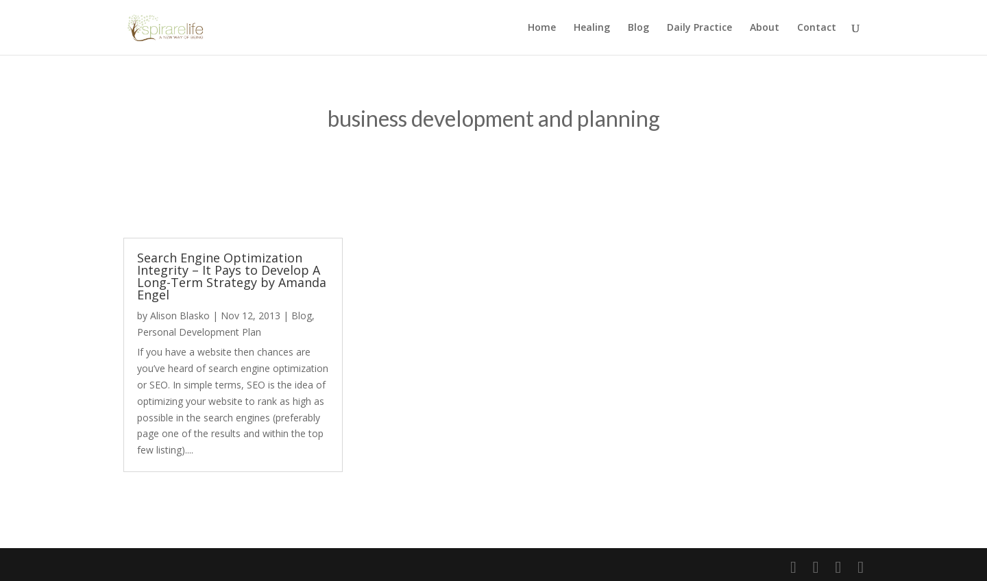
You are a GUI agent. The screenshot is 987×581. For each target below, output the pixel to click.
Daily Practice (699, 28)
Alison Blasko (180, 315)
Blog (638, 28)
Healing (592, 28)
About (764, 28)
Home (542, 28)
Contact (816, 28)
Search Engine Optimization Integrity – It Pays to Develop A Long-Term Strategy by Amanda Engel (231, 276)
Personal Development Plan (199, 331)
